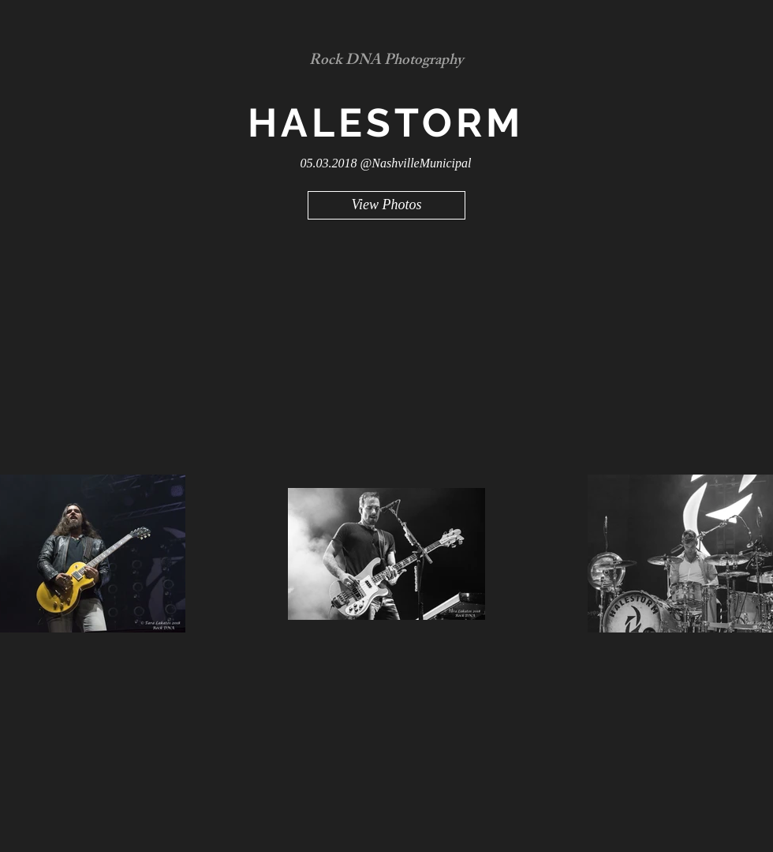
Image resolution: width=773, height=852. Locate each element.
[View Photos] (386, 205)
